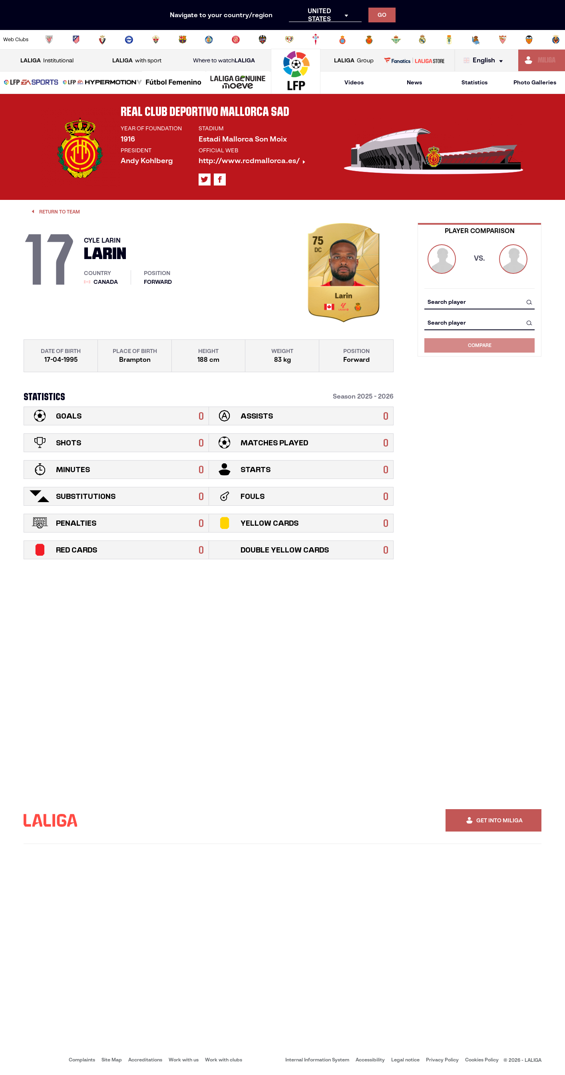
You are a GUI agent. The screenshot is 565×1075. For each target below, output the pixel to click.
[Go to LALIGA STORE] (414, 60)
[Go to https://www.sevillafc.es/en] (503, 40)
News (414, 82)
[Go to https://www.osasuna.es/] (102, 40)
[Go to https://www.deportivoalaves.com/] (129, 40)
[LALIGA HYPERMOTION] (102, 83)
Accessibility (370, 1059)
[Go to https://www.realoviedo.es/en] (449, 40)
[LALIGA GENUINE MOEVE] (238, 82)
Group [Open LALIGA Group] (354, 60)
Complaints (82, 1059)
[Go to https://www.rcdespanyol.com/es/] (342, 40)
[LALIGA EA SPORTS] (31, 82)
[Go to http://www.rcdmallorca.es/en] (369, 40)
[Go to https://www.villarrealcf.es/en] (556, 40)
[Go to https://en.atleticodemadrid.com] (76, 40)
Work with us (184, 1059)
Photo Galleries (534, 82)
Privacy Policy (442, 1059)
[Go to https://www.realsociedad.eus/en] (476, 40)
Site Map (111, 1059)
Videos (354, 82)
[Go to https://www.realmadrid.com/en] (422, 40)
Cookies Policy (482, 1059)
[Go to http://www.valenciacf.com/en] (529, 40)
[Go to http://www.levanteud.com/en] (263, 40)
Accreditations (145, 1059)
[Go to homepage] (295, 90)
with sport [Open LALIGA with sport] (136, 60)
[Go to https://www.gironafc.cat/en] (236, 40)
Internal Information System (317, 1059)
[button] (31, 83)
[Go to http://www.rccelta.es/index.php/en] (316, 40)
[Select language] (485, 61)
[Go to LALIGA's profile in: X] (205, 179)
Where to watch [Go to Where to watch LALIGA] (224, 60)
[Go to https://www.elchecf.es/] (156, 40)
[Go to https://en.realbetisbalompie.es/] (396, 40)
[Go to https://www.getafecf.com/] (209, 40)
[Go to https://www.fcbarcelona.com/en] (183, 40)
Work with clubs (223, 1059)
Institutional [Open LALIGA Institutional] (47, 60)
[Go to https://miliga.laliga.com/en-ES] (541, 60)
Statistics (474, 82)
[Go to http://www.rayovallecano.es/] (289, 40)
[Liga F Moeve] (173, 82)
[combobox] (479, 302)
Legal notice (405, 1059)
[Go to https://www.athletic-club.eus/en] (49, 40)
